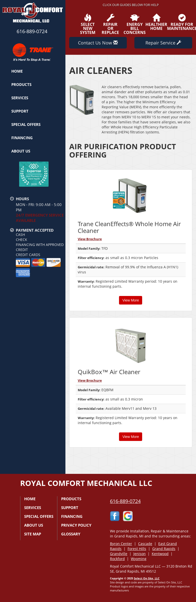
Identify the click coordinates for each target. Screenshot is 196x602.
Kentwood (160, 553)
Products (21, 84)
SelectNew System (87, 24)
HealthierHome (156, 22)
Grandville (118, 553)
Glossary (70, 533)
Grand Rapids (163, 548)
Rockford (117, 558)
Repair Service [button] (163, 43)
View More (130, 300)
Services (19, 97)
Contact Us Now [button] (98, 43)
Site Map (32, 533)
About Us (20, 151)
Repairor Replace (110, 24)
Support (19, 111)
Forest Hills (137, 548)
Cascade (145, 543)
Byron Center (121, 543)
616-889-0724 (125, 501)
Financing (22, 137)
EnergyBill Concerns (135, 24)
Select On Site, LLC (147, 578)
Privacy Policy (76, 525)
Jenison (139, 553)
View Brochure (90, 239)
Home (17, 71)
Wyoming (138, 558)
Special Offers (26, 124)
